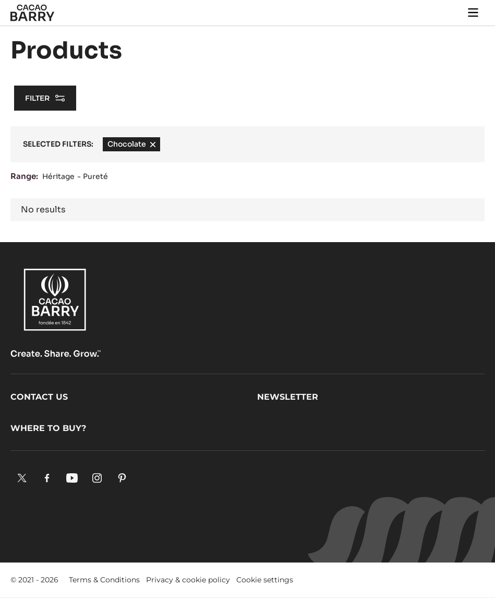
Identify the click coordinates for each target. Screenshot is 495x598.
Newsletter (287, 397)
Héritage (58, 176)
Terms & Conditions (104, 579)
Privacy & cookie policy (188, 579)
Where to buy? (48, 428)
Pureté (95, 176)
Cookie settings (264, 579)
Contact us (39, 397)
